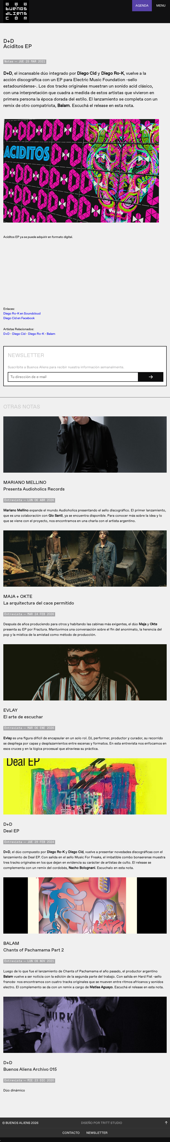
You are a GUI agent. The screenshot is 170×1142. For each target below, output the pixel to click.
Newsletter (97, 1133)
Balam (51, 334)
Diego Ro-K (36, 334)
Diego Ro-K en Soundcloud (22, 313)
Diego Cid (18, 334)
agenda (142, 5)
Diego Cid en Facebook (19, 318)
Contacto (71, 1133)
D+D (6, 334)
